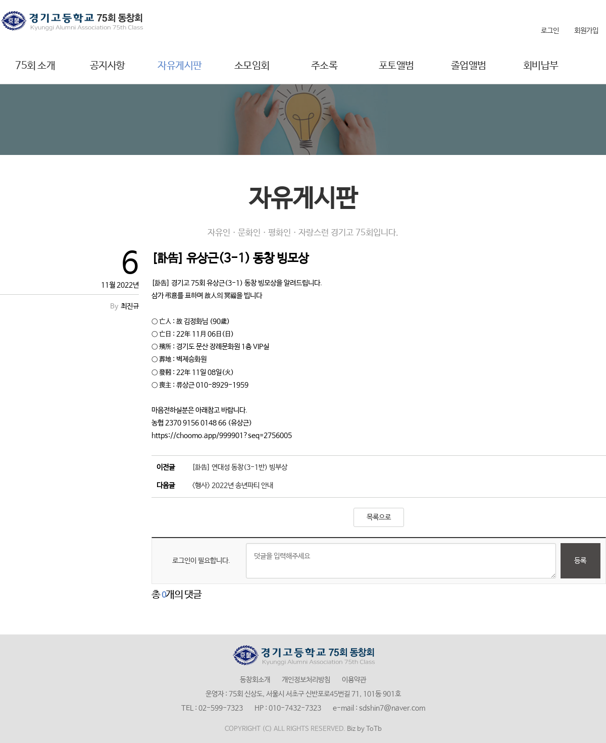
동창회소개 (255, 680)
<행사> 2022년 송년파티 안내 (232, 486)
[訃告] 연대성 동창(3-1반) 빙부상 (239, 467)
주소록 (324, 66)
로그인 (550, 31)
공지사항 (107, 66)
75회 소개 (35, 66)
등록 (580, 561)
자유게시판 (180, 66)
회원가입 (586, 31)
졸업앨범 (468, 66)
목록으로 (379, 517)
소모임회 (252, 66)
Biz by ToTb (364, 729)
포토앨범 (396, 66)
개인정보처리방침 (306, 680)
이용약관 (354, 680)
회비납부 (541, 66)
